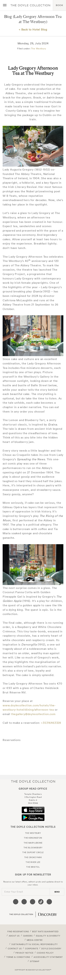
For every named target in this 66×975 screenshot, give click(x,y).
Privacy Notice (24, 952)
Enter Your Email (13, 891)
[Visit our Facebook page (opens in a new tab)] (15, 901)
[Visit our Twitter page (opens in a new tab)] (24, 901)
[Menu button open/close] (4, 5)
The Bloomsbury (33, 847)
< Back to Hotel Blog (33, 29)
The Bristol (33, 867)
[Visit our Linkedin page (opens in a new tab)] (49, 901)
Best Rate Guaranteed (45, 931)
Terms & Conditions (18, 957)
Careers (28, 935)
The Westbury (38, 48)
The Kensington (33, 837)
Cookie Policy (45, 952)
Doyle (30, 5)
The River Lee (33, 862)
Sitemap (34, 961)
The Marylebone (33, 842)
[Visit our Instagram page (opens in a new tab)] (32, 901)
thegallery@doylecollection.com (33, 714)
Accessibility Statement (48, 957)
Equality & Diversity (48, 935)
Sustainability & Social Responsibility (34, 944)
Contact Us (15, 948)
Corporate (31, 948)
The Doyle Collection (33, 781)
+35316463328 (51, 722)
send (57, 892)
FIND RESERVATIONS (18, 931)
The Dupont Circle (32, 852)
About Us (14, 935)
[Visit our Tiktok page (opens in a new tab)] (40, 901)
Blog (8, 16)
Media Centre (35, 940)
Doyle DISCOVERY (51, 948)
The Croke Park (33, 857)
